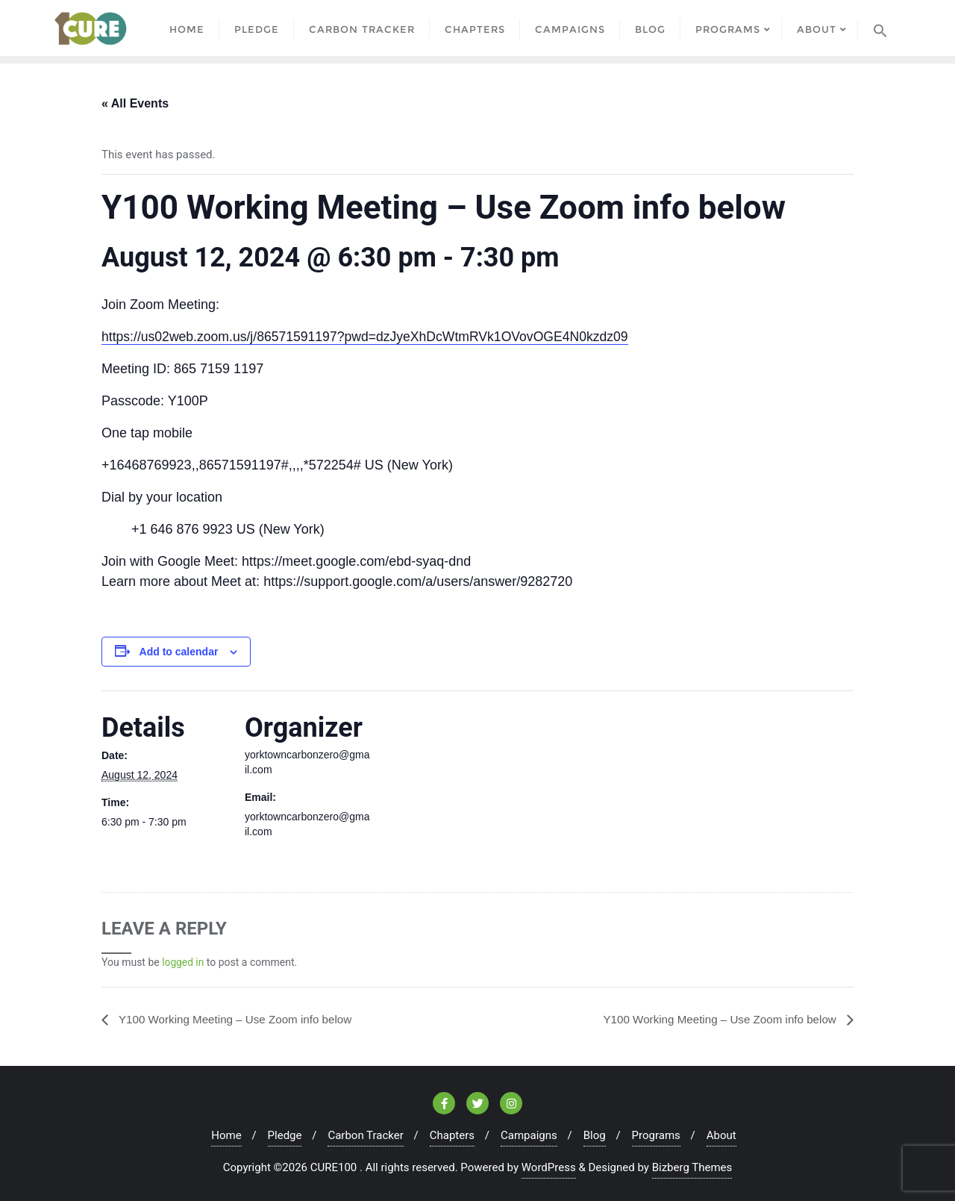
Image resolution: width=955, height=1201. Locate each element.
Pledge (285, 1135)
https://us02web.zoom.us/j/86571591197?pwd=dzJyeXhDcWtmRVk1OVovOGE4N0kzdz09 (371, 336)
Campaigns (529, 1135)
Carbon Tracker (365, 1135)
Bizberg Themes (692, 1167)
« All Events (135, 103)
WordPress (549, 1167)
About (721, 1135)
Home (226, 1135)
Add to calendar (179, 652)
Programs (656, 1135)
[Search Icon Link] (880, 28)
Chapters (452, 1135)
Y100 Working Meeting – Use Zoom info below (240, 1018)
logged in (183, 962)
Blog (594, 1135)
